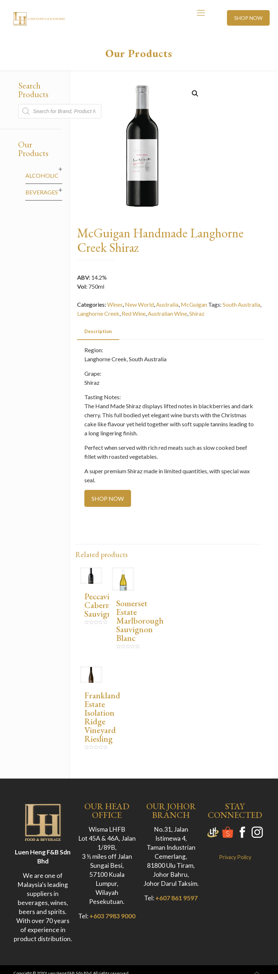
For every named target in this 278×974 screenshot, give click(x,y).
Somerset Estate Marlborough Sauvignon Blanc (140, 620)
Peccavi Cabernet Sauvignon (102, 605)
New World (139, 304)
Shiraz (197, 313)
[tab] (98, 331)
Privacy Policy (235, 857)
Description (98, 331)
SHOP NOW (248, 18)
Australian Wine (167, 313)
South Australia (241, 304)
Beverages (41, 192)
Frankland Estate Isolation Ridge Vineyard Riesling (102, 717)
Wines (115, 304)
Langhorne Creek (98, 313)
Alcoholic (42, 175)
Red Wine (134, 313)
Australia (167, 304)
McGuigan (194, 304)
